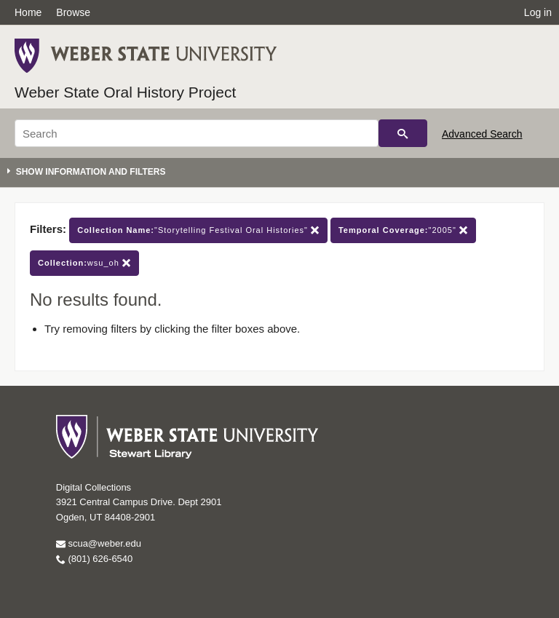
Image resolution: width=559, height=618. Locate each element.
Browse (73, 12)
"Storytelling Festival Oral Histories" (198, 230)
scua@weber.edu (98, 543)
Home (28, 12)
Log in (538, 12)
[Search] (196, 133)
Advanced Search (482, 134)
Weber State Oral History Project (125, 92)
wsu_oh (84, 263)
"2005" (403, 230)
